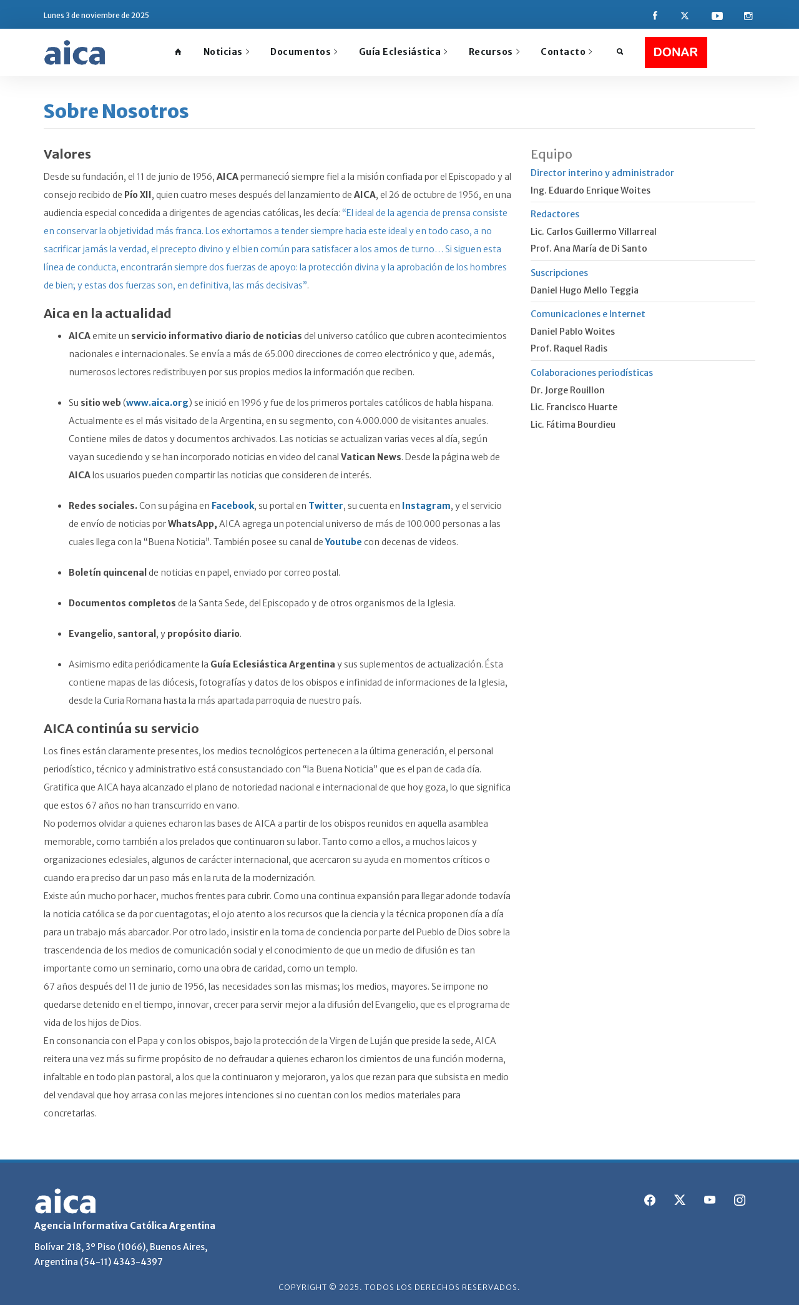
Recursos (494, 51)
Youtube (343, 542)
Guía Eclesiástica (403, 51)
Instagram (426, 505)
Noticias (226, 51)
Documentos (304, 51)
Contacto (566, 51)
